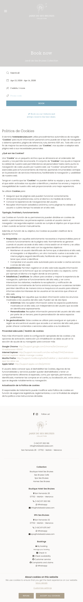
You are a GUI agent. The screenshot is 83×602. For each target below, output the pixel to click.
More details (41, 583)
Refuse (26, 596)
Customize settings (43, 588)
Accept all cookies (50, 596)
